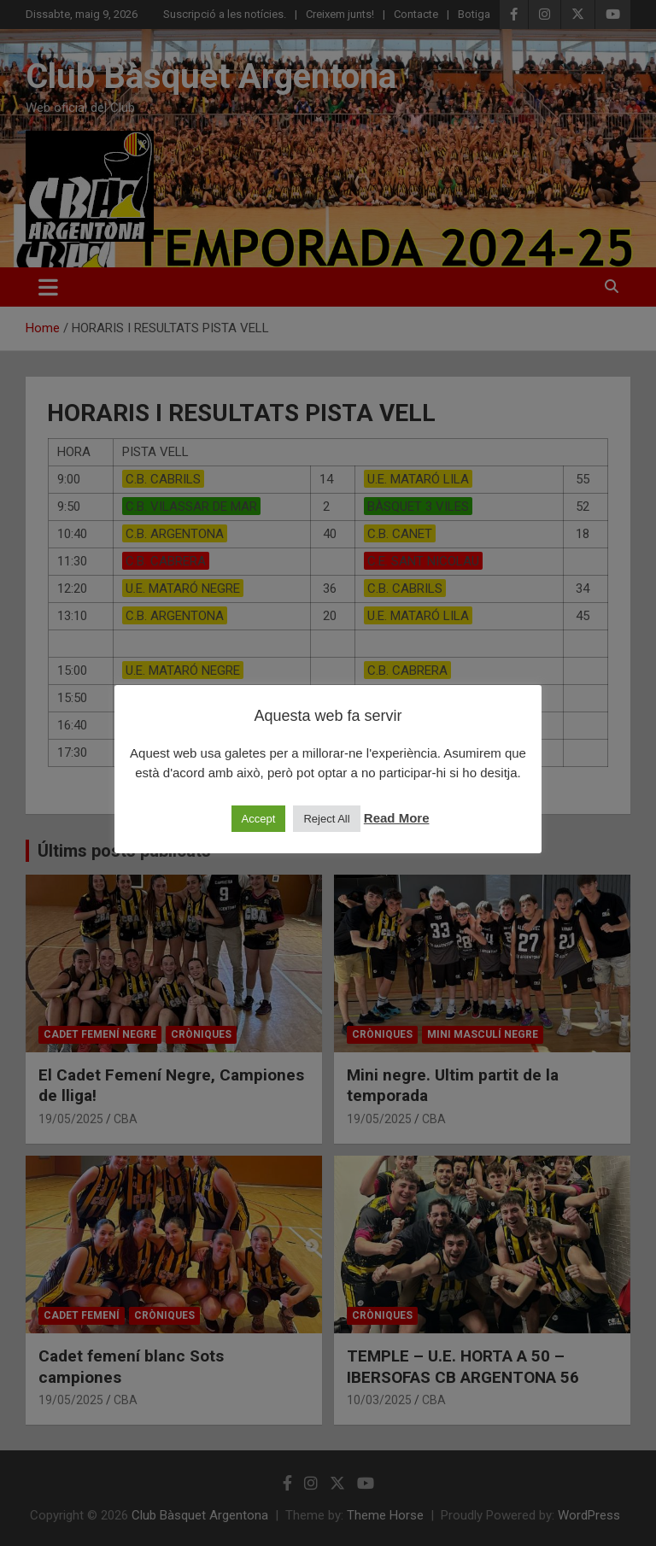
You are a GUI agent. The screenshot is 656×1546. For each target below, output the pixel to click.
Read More (397, 818)
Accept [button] (259, 818)
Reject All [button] (326, 818)
